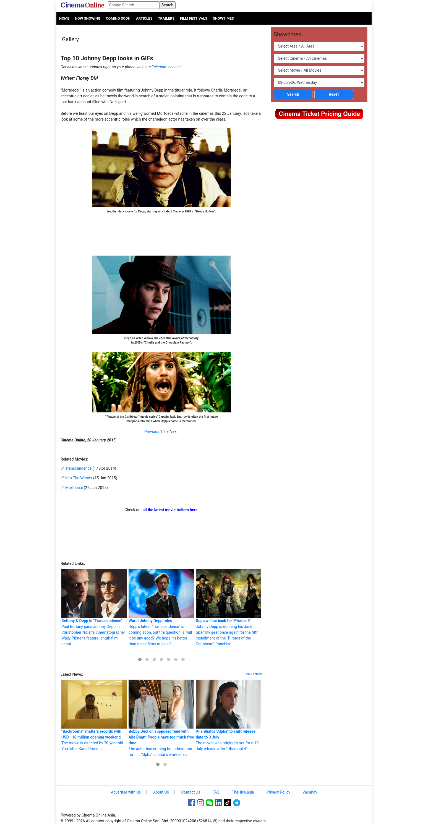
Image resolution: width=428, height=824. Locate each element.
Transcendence (78, 468)
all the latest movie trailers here (170, 510)
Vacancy (309, 792)
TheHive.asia (243, 792)
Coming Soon (118, 18)
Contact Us (190, 792)
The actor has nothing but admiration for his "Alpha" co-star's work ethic (161, 718)
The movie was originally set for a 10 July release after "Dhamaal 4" (228, 715)
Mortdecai (74, 487)
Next (174, 431)
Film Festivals (193, 18)
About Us (161, 792)
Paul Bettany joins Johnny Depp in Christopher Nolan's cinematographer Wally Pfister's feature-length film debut (94, 607)
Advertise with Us (126, 792)
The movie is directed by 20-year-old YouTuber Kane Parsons (94, 715)
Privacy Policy (278, 792)
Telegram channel (166, 67)
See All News (253, 674)
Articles (144, 18)
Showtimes (223, 18)
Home (64, 18)
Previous (151, 431)
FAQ (216, 792)
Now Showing (87, 18)
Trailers (166, 18)
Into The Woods (78, 478)
